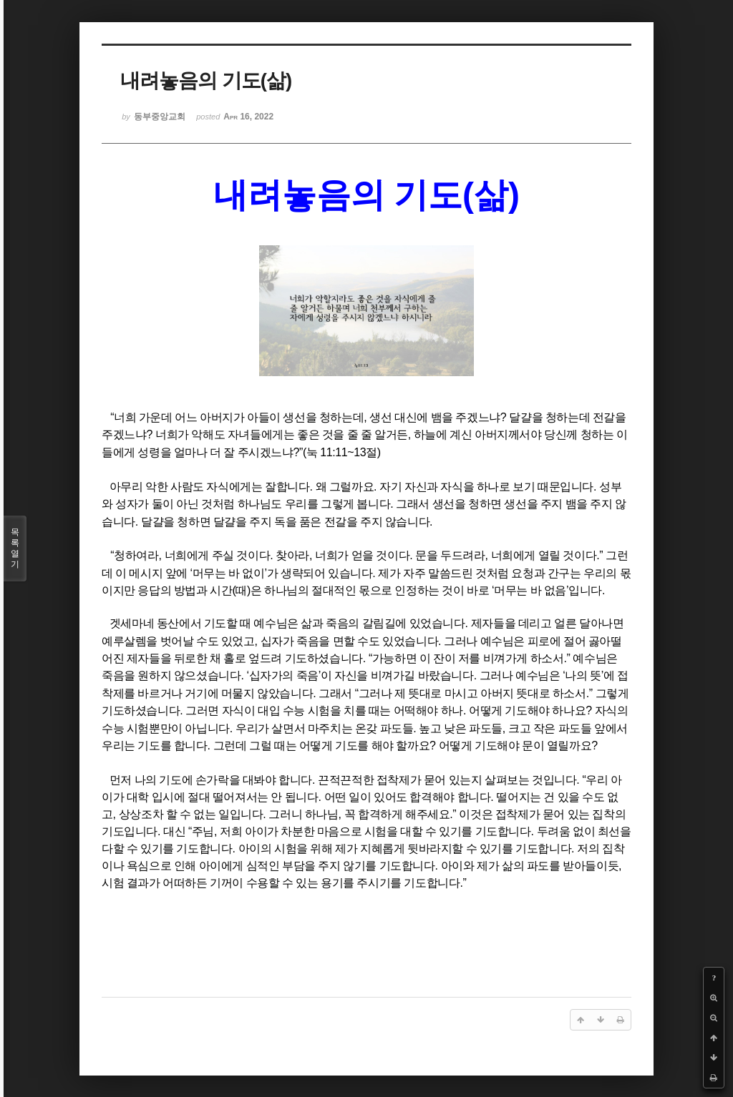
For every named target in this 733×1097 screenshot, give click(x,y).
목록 (15, 548)
